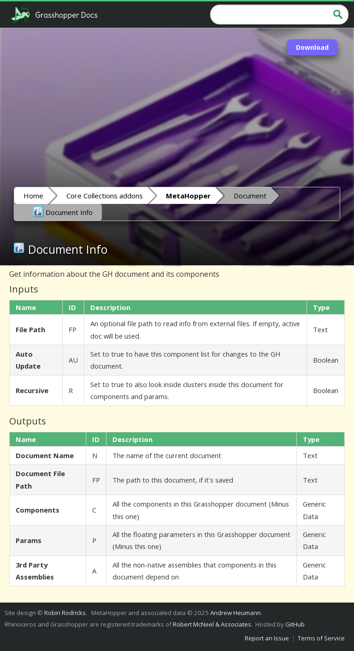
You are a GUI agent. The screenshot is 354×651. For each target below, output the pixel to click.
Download (312, 47)
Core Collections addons (104, 195)
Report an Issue (267, 638)
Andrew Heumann (235, 613)
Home (33, 195)
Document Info (63, 211)
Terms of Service (321, 638)
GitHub (295, 624)
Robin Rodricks (65, 613)
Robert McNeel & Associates (212, 624)
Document (250, 195)
